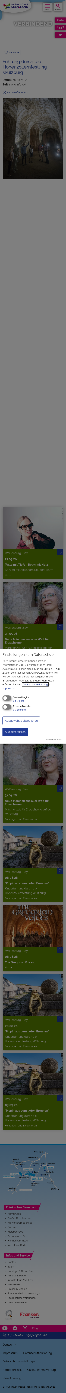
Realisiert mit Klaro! (53, 739)
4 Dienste (19, 709)
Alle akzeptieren (15, 731)
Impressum (8, 688)
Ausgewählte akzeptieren (21, 720)
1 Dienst (18, 700)
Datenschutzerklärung (35, 684)
